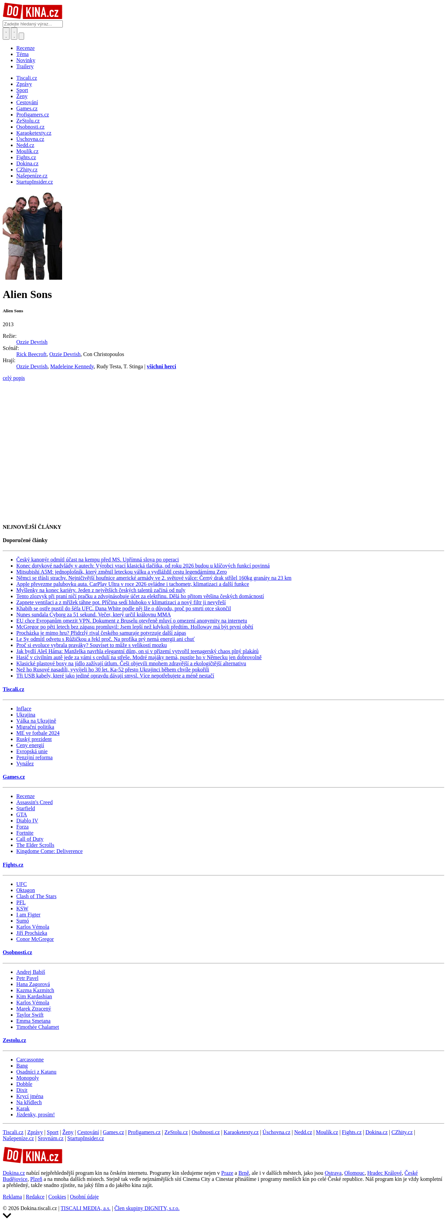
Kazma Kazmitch (35, 990)
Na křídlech (29, 1102)
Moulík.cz (327, 1132)
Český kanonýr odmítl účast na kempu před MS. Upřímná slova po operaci (97, 559)
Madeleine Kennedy (72, 366)
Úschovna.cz (276, 1132)
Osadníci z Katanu (36, 1072)
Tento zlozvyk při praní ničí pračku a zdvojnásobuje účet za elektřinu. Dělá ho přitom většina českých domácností (140, 596)
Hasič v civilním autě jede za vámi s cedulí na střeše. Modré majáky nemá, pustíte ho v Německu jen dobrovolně (139, 657)
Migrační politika (35, 727)
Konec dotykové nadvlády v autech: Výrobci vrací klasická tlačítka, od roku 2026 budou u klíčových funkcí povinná (143, 566)
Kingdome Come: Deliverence (49, 851)
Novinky (25, 60)
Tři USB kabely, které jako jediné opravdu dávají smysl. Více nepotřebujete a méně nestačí (115, 676)
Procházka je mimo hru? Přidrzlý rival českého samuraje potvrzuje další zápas (101, 633)
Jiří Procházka (31, 933)
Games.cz (14, 777)
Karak (23, 1108)
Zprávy (35, 1132)
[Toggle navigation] (14, 33)
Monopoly (27, 1078)
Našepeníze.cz (18, 1138)
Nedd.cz (303, 1132)
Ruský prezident (34, 739)
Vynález (25, 763)
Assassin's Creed (34, 802)
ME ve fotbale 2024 (38, 733)
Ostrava (333, 1173)
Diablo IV (27, 820)
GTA (21, 814)
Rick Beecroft (31, 354)
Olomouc (354, 1173)
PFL (21, 902)
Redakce (35, 1197)
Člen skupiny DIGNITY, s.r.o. (147, 1208)
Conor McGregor (35, 939)
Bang (22, 1066)
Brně (243, 1173)
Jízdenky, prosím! (35, 1114)
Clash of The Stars (36, 896)
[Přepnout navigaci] (21, 36)
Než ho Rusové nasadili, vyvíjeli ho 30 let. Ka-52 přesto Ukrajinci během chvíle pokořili (112, 669)
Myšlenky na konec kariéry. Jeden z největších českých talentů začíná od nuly (100, 590)
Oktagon (25, 890)
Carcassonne (30, 1059)
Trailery (25, 66)
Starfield (25, 808)
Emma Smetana (33, 1021)
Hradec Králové (384, 1173)
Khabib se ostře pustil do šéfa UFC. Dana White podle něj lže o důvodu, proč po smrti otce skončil (123, 608)
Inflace (23, 708)
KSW (22, 908)
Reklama (12, 1197)
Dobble (24, 1084)
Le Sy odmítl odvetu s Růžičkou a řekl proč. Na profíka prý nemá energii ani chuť (105, 639)
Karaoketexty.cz (241, 1132)
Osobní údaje (84, 1197)
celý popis (14, 378)
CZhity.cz (402, 1132)
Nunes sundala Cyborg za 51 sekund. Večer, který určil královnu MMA (93, 614)
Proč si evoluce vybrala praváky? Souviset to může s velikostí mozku (91, 645)
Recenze (25, 48)
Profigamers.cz (144, 1132)
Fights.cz (13, 865)
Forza (22, 827)
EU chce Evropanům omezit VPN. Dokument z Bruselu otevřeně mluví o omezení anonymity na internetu (131, 621)
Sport (53, 1132)
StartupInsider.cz (85, 1138)
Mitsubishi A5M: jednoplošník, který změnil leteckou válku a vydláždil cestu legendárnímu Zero (121, 572)
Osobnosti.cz (17, 952)
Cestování (88, 1132)
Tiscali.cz (13, 689)
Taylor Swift (29, 1015)
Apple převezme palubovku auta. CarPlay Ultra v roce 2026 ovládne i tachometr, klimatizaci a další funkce (132, 584)
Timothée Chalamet (37, 1027)
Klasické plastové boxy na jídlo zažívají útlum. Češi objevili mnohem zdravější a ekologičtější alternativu (131, 663)
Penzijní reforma (34, 757)
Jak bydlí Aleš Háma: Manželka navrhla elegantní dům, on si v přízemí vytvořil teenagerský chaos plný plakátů (137, 651)
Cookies (57, 1197)
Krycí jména (29, 1096)
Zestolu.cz (14, 1040)
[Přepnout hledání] (6, 33)
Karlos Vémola (32, 927)
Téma (22, 54)
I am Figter (28, 914)
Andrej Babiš (30, 972)
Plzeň (36, 1179)
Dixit (21, 1090)
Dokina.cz (377, 1132)
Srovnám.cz (50, 1138)
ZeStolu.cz (176, 1132)
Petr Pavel (27, 978)
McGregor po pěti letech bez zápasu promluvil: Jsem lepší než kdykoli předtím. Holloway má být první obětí (134, 627)
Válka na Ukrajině (36, 721)
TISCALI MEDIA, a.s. (86, 1208)
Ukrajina (25, 715)
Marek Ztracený (33, 1009)
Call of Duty (29, 839)
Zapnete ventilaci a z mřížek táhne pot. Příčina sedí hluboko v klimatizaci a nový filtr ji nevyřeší (121, 602)
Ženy (68, 1132)
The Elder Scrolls (35, 845)
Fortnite (25, 833)
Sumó (22, 921)
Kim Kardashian (34, 996)
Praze (227, 1173)
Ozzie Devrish (32, 342)
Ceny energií (30, 745)
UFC (21, 884)
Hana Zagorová (33, 984)
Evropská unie (32, 751)
